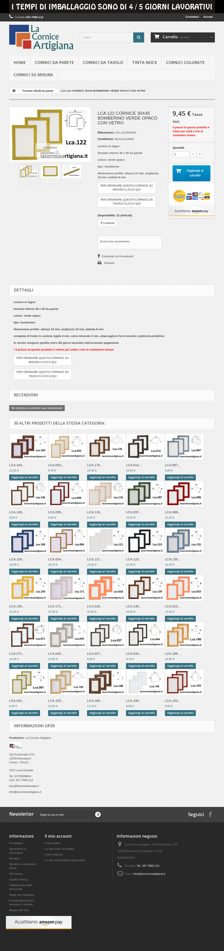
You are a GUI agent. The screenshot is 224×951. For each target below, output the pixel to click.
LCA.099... (56, 512)
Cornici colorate (185, 62)
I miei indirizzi (54, 854)
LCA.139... (134, 606)
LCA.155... (56, 700)
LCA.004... (56, 559)
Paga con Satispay (21, 894)
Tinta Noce (144, 62)
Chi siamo (16, 873)
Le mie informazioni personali (65, 860)
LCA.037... (95, 653)
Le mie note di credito (59, 848)
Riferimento (105, 132)
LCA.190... (134, 700)
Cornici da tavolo (103, 62)
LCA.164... (17, 465)
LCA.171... (56, 606)
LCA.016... (95, 606)
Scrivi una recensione (114, 241)
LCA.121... (95, 559)
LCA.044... (134, 653)
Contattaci (192, 16)
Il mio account (58, 836)
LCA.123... (134, 559)
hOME (20, 62)
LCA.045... (56, 653)
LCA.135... (172, 559)
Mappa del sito (19, 910)
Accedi (208, 16)
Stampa (109, 263)
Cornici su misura (33, 74)
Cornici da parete (54, 62)
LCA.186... (172, 653)
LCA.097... (134, 512)
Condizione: (106, 139)
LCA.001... (17, 700)
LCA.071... (17, 653)
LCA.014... (134, 465)
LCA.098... (172, 512)
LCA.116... (95, 512)
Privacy (14, 858)
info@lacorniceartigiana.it (149, 873)
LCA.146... (17, 512)
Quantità (178, 147)
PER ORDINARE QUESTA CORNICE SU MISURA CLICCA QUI (126, 187)
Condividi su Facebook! (118, 256)
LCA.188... (95, 700)
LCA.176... (95, 465)
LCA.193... (172, 700)
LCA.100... (17, 559)
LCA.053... (56, 465)
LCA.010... (172, 606)
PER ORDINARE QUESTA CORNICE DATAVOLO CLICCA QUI (126, 201)
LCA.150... (17, 606)
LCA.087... (172, 465)
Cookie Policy (18, 879)
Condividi (107, 223)
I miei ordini (53, 843)
